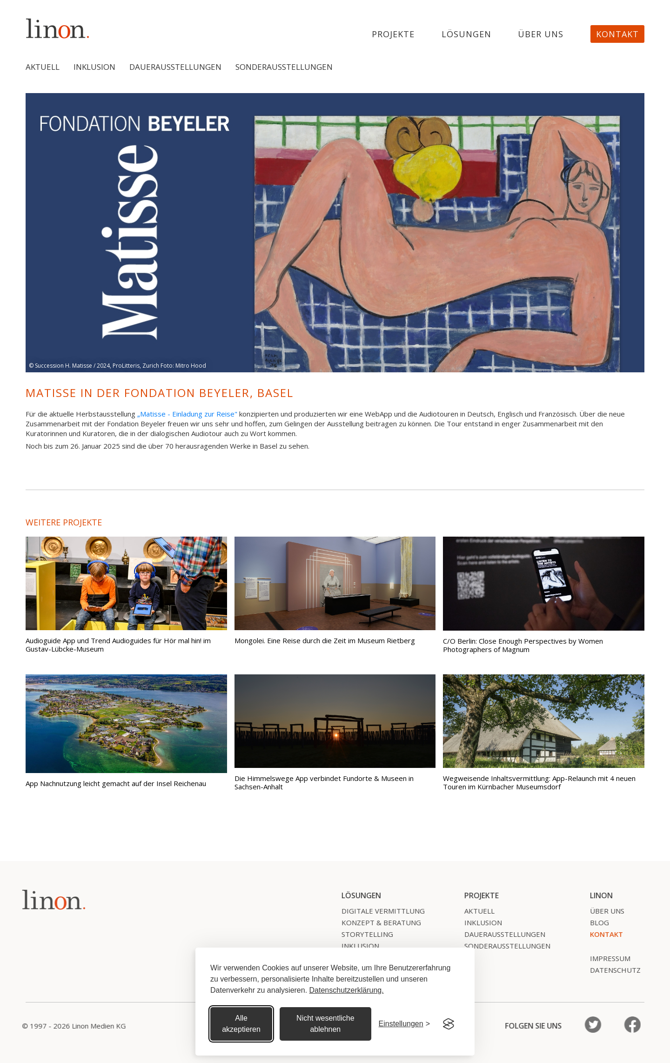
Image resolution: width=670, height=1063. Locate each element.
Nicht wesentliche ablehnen (325, 1023)
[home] (58, 28)
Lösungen (466, 34)
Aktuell (43, 67)
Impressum (605, 958)
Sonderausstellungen (284, 67)
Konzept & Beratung (376, 922)
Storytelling (363, 934)
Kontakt (617, 34)
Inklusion (94, 67)
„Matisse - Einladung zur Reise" (187, 413)
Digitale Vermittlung (378, 911)
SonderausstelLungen (503, 946)
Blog (594, 922)
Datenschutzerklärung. (346, 990)
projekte (393, 34)
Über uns (540, 34)
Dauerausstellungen (175, 67)
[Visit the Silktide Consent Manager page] (448, 1024)
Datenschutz (610, 970)
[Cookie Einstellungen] (404, 1024)
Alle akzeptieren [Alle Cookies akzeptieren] (241, 1023)
